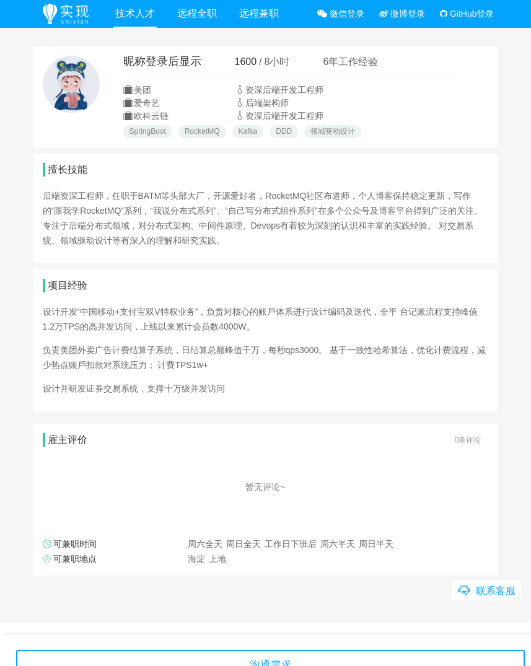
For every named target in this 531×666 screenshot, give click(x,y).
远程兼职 (259, 13)
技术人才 (135, 13)
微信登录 (340, 14)
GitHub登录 (467, 14)
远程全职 (197, 13)
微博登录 (402, 14)
